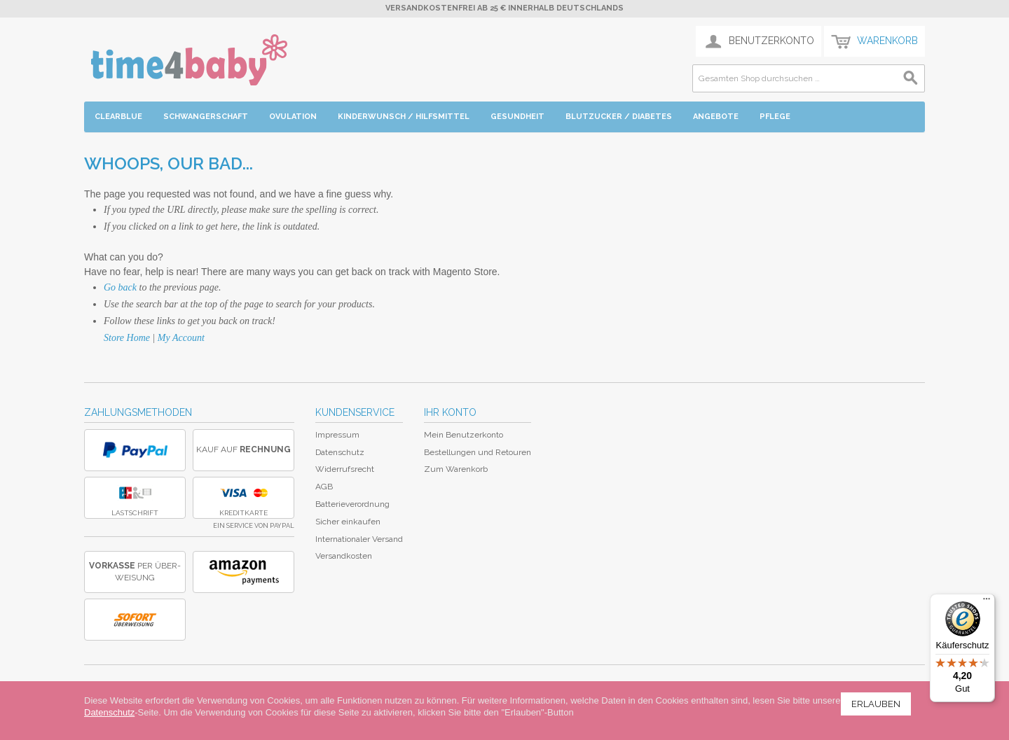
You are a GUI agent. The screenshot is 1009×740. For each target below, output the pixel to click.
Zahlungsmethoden (138, 412)
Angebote (716, 116)
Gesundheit (517, 116)
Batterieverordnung (352, 504)
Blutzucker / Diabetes (618, 116)
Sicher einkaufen (347, 521)
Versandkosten (343, 556)
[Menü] (986, 602)
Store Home (127, 338)
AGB (324, 486)
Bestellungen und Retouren (477, 452)
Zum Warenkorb (456, 469)
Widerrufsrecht (344, 469)
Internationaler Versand (359, 539)
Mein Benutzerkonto (463, 435)
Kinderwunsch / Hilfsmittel (403, 116)
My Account (181, 338)
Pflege (775, 116)
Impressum (337, 435)
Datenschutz (339, 452)
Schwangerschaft (205, 116)
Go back (120, 287)
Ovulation (293, 116)
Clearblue (118, 116)
